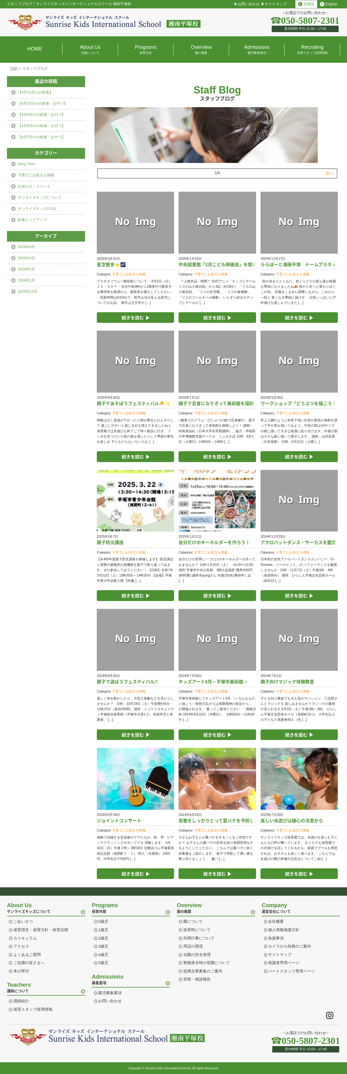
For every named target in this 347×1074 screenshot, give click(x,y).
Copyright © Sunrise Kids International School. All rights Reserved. (173, 1068)
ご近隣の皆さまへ (29, 962)
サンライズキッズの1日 (37, 208)
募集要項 (131, 979)
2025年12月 (27, 291)
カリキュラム (25, 938)
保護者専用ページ (283, 962)
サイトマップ (275, 4)
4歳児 (103, 954)
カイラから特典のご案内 (289, 946)
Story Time (26, 164)
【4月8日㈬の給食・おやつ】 (41, 126)
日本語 (306, 4)
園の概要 (216, 907)
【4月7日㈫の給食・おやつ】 (41, 137)
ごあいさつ (23, 921)
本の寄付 (21, 971)
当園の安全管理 (197, 954)
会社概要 (276, 921)
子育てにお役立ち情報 (129, 274)
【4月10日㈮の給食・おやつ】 (43, 103)
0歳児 (103, 921)
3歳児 (103, 946)
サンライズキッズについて (39, 197)
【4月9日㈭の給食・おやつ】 (41, 114)
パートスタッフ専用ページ (291, 971)
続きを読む (133, 317)
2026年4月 (26, 247)
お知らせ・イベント (34, 186)
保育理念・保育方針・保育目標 (40, 930)
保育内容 (131, 907)
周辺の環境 (193, 946)
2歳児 (103, 938)
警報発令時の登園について (206, 962)
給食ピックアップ (32, 220)
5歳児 (103, 962)
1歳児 (103, 930)
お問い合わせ (248, 4)
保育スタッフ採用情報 (32, 1009)
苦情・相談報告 (197, 979)
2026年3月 (26, 258)
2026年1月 (26, 280)
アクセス (21, 946)
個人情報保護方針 (283, 930)
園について (193, 921)
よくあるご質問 (27, 954)
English (328, 4)
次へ (330, 173)
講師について (46, 987)
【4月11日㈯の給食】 (35, 92)
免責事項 (276, 938)
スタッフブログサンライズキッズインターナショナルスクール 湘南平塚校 (69, 3)
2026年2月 (26, 269)
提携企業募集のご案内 (202, 971)
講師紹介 (21, 1001)
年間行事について (199, 938)
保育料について (197, 930)
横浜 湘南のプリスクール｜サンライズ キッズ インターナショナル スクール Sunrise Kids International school (104, 22)
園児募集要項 (110, 993)
